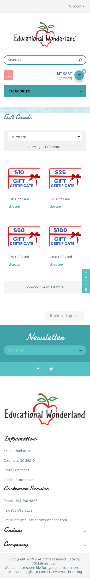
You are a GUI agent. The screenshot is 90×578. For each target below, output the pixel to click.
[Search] (45, 60)
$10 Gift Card (18, 199)
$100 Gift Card (60, 257)
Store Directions (16, 470)
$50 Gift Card (18, 257)
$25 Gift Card (59, 199)
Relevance (46, 137)
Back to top (64, 316)
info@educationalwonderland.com (40, 520)
